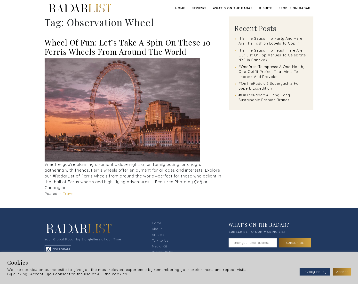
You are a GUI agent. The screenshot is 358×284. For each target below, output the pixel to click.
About (157, 229)
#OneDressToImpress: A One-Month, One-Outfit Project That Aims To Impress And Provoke (271, 72)
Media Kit (159, 246)
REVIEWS (199, 8)
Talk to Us (160, 240)
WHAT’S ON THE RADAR (233, 8)
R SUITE (265, 8)
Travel (68, 194)
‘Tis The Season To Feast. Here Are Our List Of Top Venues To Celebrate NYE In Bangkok (272, 55)
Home (180, 8)
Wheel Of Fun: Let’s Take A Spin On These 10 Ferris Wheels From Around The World (128, 47)
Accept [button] (342, 272)
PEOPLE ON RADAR (294, 8)
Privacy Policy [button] (314, 272)
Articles (158, 235)
